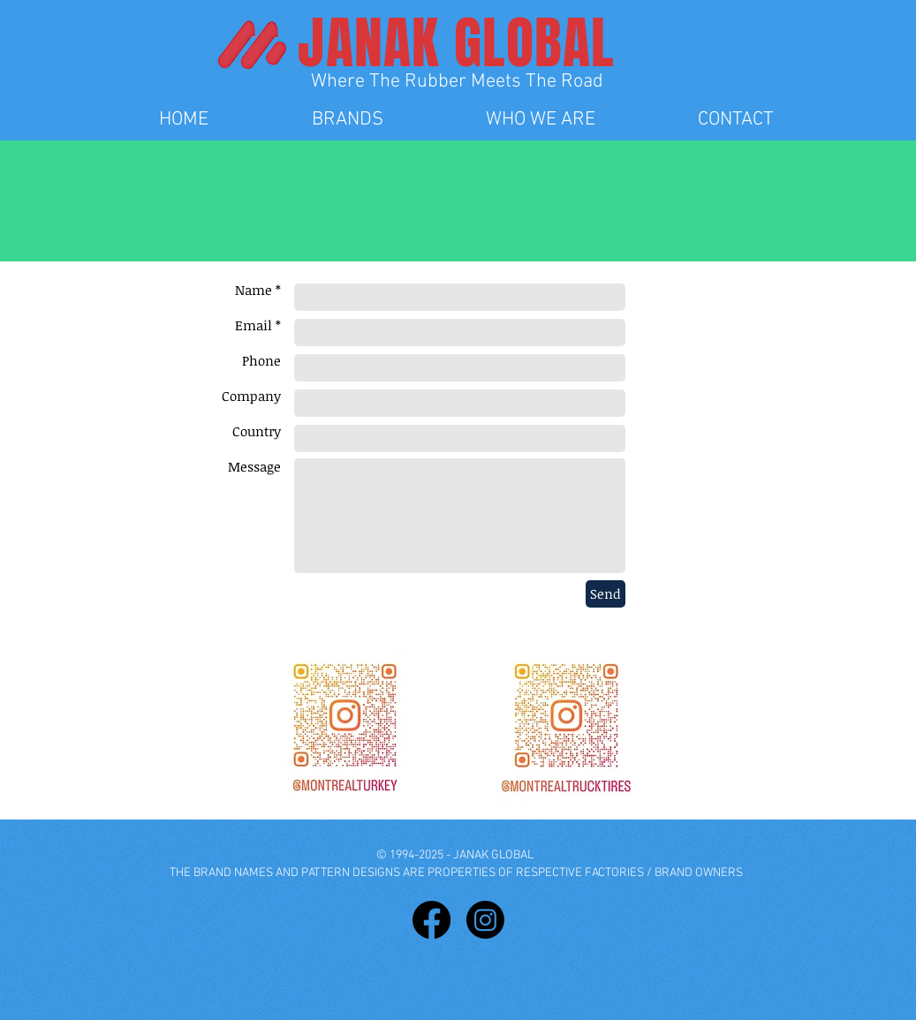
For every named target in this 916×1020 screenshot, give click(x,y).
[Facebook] (431, 920)
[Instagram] (485, 920)
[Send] (605, 594)
